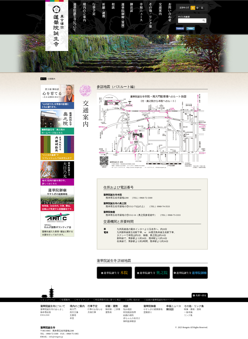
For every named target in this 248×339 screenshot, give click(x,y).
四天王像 (74, 312)
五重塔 (73, 315)
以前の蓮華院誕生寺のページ (160, 300)
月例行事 (92, 312)
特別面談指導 (129, 312)
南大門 (73, 309)
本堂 (72, 318)
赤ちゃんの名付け (131, 318)
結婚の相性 (128, 315)
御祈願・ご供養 (112, 309)
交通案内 (66, 300)
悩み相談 (127, 309)
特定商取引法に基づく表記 (108, 300)
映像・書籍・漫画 (192, 309)
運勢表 (108, 312)
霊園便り (147, 312)
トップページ (48, 300)
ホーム (43, 79)
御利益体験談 (129, 321)
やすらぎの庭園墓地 (153, 309)
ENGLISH (44, 315)
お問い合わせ (133, 300)
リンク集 (188, 315)
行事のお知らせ (95, 309)
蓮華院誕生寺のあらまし (52, 309)
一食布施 (188, 312)
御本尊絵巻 (45, 312)
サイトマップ (82, 300)
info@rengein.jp (56, 336)
